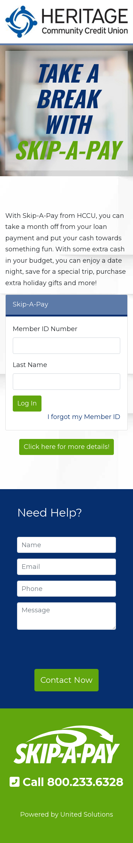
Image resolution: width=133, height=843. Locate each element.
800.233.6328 (85, 782)
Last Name (30, 365)
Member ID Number (45, 329)
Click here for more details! (66, 447)
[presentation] (71, 649)
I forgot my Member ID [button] (84, 417)
